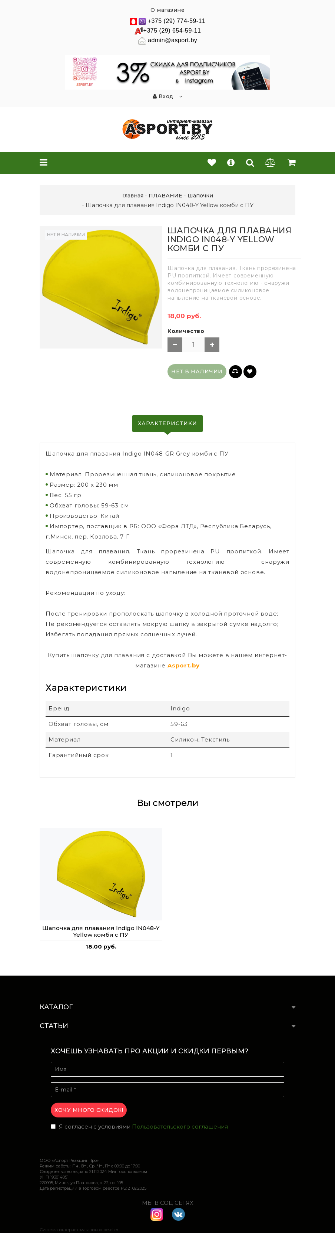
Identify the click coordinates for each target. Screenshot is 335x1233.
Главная (132, 195)
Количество (186, 331)
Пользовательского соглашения (180, 1126)
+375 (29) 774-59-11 (177, 21)
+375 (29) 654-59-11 (172, 30)
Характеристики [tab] (167, 423)
